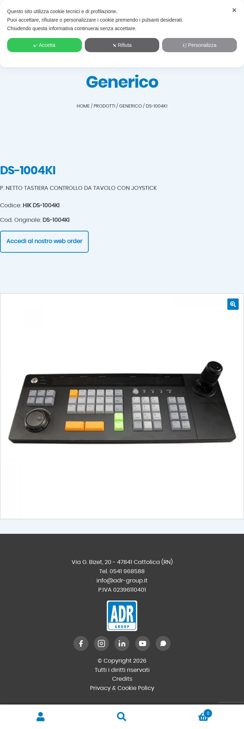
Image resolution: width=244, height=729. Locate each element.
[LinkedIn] (122, 643)
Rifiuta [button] (122, 45)
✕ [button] (234, 10)
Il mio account (40, 717)
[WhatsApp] (163, 643)
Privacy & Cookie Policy (122, 688)
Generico (130, 106)
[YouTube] (142, 643)
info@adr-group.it (122, 580)
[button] (233, 304)
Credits (122, 679)
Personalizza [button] (199, 45)
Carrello (188, 712)
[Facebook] (80, 643)
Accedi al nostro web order (44, 241)
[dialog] (122, 33)
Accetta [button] (44, 45)
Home (83, 106)
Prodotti (104, 106)
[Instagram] (101, 643)
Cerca (121, 717)
